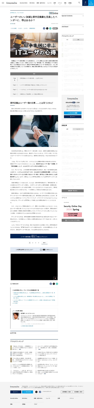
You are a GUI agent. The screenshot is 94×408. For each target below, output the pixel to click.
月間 (78, 39)
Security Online (23, 3)
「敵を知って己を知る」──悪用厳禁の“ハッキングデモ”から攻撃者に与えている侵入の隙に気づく (23, 348)
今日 (67, 39)
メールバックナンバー (73, 109)
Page (14, 85)
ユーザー (25, 28)
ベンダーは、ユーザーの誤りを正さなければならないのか (33, 89)
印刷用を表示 (14, 283)
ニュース (49, 3)
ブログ (35, 404)
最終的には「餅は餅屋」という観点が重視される (31, 94)
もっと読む (15, 303)
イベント (60, 3)
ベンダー (20, 28)
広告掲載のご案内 (78, 391)
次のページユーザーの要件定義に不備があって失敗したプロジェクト (34, 236)
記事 (55, 3)
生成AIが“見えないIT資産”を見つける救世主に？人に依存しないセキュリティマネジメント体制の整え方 (48, 354)
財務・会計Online (41, 3)
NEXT (45, 242)
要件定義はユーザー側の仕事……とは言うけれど (31, 78)
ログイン (72, 116)
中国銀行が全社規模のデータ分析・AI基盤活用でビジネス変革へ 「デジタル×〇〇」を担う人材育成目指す (23, 354)
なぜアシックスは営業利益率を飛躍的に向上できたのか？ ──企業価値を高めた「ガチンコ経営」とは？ (23, 366)
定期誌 (70, 3)
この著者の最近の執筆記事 (27, 326)
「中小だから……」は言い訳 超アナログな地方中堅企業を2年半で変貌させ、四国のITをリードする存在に (23, 372)
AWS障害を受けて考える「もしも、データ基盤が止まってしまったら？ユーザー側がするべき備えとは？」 (47, 366)
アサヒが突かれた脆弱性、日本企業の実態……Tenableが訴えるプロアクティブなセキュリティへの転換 (23, 360)
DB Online (32, 3)
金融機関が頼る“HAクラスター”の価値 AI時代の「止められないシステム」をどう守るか (47, 360)
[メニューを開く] (3, 3)
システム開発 (13, 28)
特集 (65, 3)
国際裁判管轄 (32, 28)
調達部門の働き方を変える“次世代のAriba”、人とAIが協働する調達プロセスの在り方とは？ (48, 372)
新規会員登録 (72, 113)
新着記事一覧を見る (72, 190)
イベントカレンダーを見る (72, 220)
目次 (45, 74)
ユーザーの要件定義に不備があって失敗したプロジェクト (33, 85)
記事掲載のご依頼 (66, 391)
